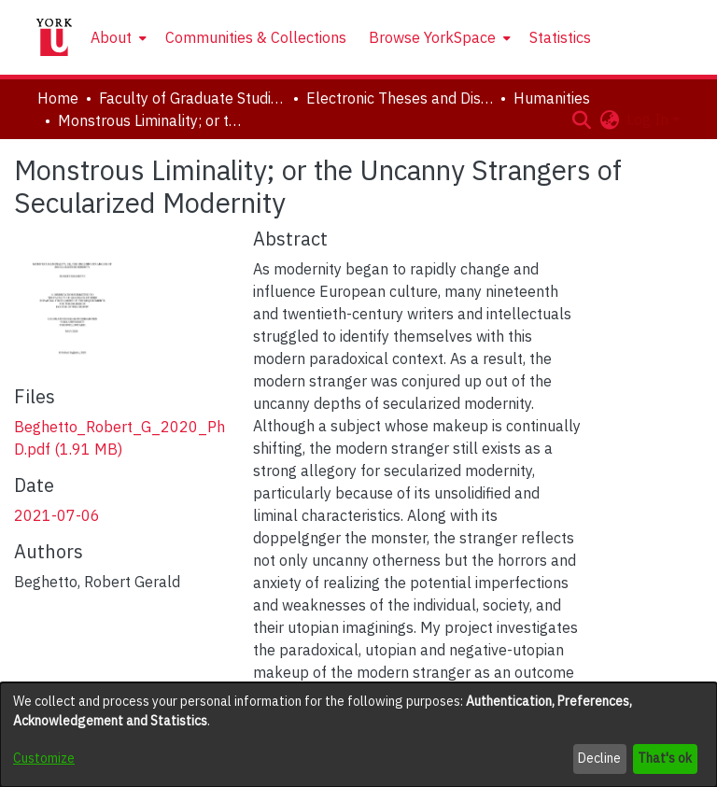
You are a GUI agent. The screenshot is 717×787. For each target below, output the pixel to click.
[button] (581, 119)
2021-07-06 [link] (57, 515)
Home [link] (57, 98)
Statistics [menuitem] (560, 37)
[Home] (54, 37)
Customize (44, 758)
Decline (599, 758)
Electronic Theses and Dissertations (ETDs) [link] (399, 98)
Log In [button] (649, 119)
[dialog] (358, 734)
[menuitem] (117, 37)
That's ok (665, 758)
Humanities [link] (551, 98)
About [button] (111, 37)
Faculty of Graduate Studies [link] (192, 98)
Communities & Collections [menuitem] (255, 37)
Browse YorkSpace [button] (432, 37)
